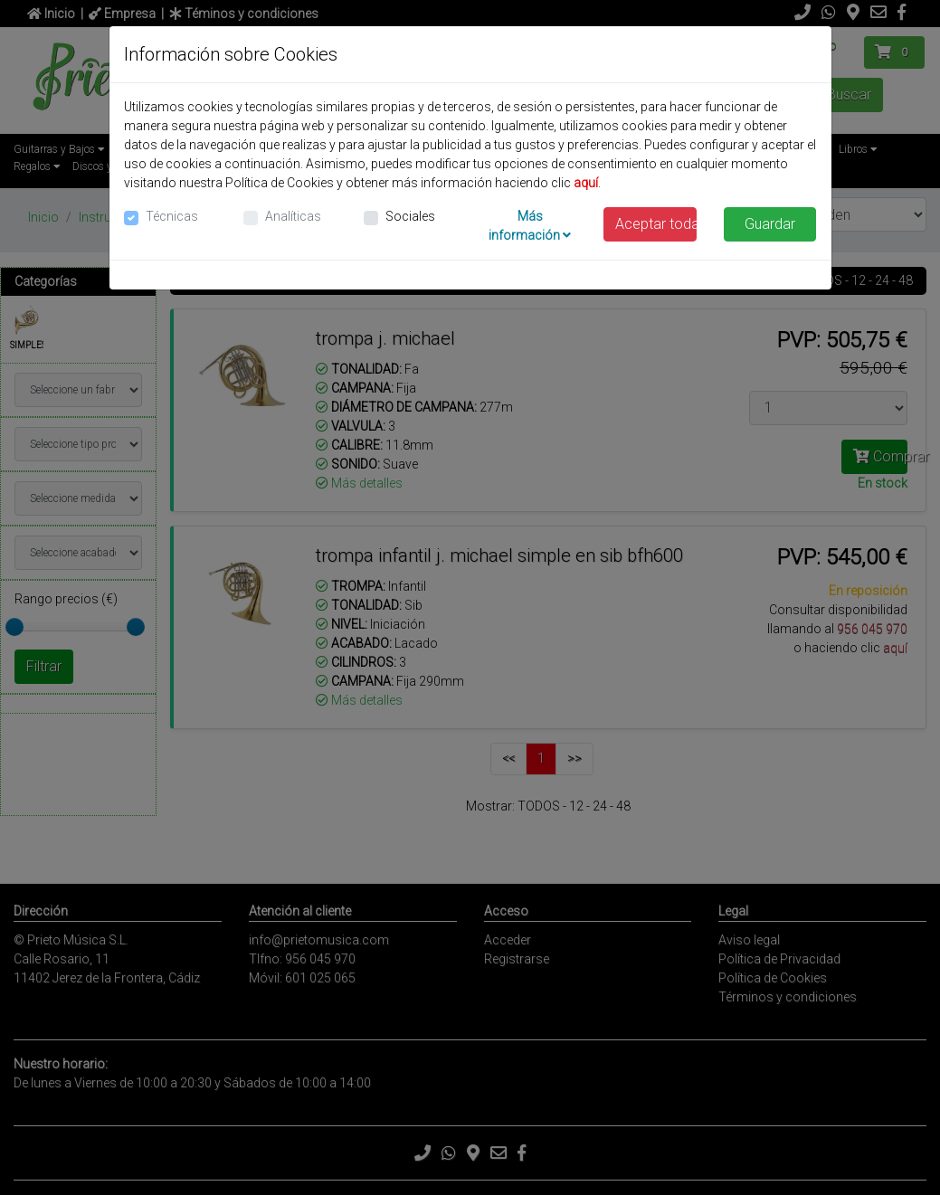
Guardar (770, 223)
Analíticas (293, 216)
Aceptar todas (656, 223)
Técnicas (172, 216)
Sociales (410, 216)
